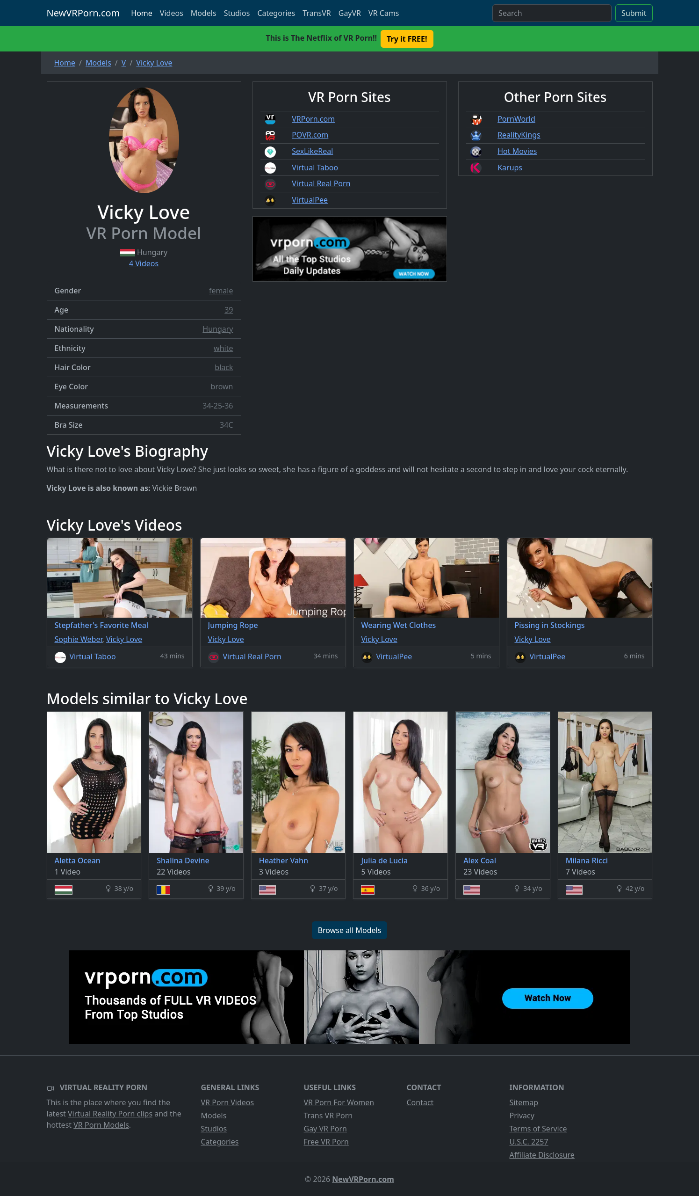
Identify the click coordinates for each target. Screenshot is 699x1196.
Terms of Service (538, 1128)
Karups (509, 167)
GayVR (350, 13)
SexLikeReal (312, 151)
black (224, 367)
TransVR (317, 13)
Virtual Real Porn (321, 183)
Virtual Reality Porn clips (110, 1113)
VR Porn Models (101, 1125)
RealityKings (518, 135)
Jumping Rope (233, 625)
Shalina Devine (183, 860)
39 (228, 310)
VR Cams (383, 13)
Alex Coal (479, 860)
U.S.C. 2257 (529, 1142)
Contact (420, 1102)
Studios (237, 13)
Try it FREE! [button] (407, 39)
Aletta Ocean (78, 860)
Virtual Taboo (315, 167)
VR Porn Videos (227, 1102)
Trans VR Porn (328, 1115)
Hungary (217, 329)
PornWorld (516, 119)
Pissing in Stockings (550, 625)
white (223, 348)
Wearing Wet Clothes (398, 625)
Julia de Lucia (384, 860)
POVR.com (310, 135)
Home (141, 13)
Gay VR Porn (325, 1128)
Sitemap (524, 1102)
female (221, 290)
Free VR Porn (326, 1142)
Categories (276, 13)
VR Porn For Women (339, 1102)
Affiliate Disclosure (542, 1155)
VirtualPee (310, 200)
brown (222, 386)
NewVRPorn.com (83, 13)
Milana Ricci (587, 860)
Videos (171, 13)
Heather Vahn (283, 860)
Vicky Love (124, 639)
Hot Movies (517, 151)
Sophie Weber (78, 639)
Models (203, 13)
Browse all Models (350, 930)
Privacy (522, 1115)
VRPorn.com (313, 119)
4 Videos (144, 263)
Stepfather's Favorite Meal (102, 625)
